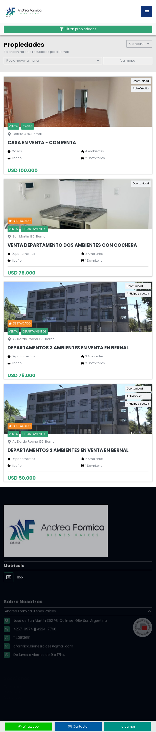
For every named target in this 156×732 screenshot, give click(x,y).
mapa (127, 60)
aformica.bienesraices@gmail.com (43, 653)
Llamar (127, 726)
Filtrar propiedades (78, 29)
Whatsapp (29, 726)
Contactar (78, 726)
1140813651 (21, 644)
